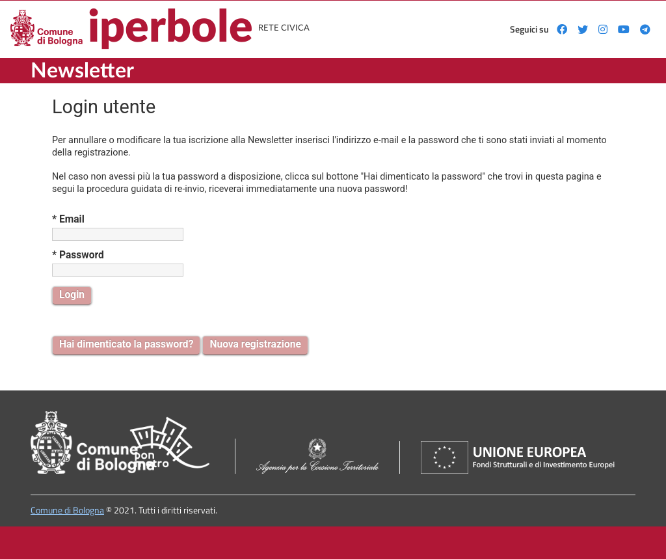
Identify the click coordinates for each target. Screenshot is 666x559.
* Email (68, 219)
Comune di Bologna (67, 510)
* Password (78, 255)
